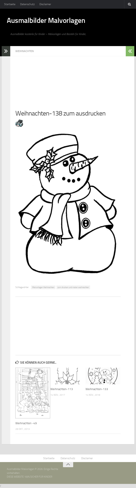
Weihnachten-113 (61, 389)
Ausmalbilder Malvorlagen (46, 20)
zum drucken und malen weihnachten (73, 287)
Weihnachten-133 (96, 389)
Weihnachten (24, 51)
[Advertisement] (68, 80)
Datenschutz (27, 4)
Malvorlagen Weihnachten (43, 287)
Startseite (9, 4)
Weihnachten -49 (26, 423)
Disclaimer (45, 4)
